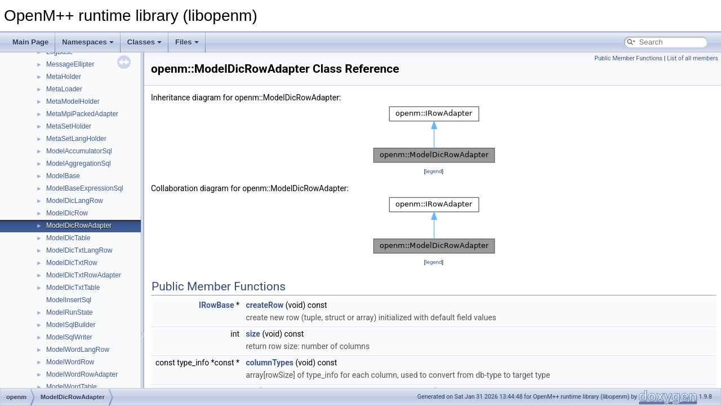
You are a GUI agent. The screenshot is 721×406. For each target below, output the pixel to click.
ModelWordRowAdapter (82, 374)
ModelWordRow (70, 362)
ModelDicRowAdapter (79, 226)
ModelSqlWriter (69, 337)
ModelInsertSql (68, 300)
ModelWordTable (71, 387)
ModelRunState (69, 312)
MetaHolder (63, 77)
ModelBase (63, 176)
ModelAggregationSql (78, 163)
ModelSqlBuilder (70, 325)
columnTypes (269, 362)
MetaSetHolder (68, 126)
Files (187, 42)
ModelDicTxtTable (73, 288)
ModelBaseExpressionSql (84, 188)
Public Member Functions (628, 58)
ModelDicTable (68, 238)
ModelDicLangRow (74, 201)
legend (433, 171)
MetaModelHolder (73, 101)
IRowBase (216, 305)
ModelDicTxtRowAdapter (83, 275)
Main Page (30, 42)
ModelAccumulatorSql (79, 151)
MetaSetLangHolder (76, 139)
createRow (264, 305)
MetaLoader (64, 89)
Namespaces (88, 42)
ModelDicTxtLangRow (79, 250)
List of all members (692, 58)
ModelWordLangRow (77, 350)
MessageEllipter (70, 64)
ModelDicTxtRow (71, 263)
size (253, 333)
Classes (144, 42)
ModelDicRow (67, 213)
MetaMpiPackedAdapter (82, 114)
